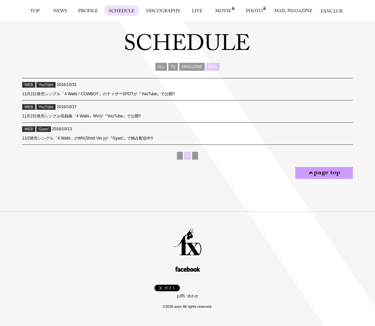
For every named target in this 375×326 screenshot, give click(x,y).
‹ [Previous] (180, 155)
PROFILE (88, 10)
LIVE (197, 10)
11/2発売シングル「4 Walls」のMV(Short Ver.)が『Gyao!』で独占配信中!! (87, 138)
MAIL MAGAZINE (293, 10)
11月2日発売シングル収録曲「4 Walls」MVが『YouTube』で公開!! (81, 116)
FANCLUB (331, 10)
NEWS (60, 10)
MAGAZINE (192, 66)
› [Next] (195, 155)
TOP (35, 10)
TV (173, 66)
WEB (212, 66)
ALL (161, 66)
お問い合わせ (187, 296)
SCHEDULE (122, 10)
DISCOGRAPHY (163, 10)
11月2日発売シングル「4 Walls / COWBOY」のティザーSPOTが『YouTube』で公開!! (98, 94)
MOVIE (223, 10)
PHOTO (254, 10)
